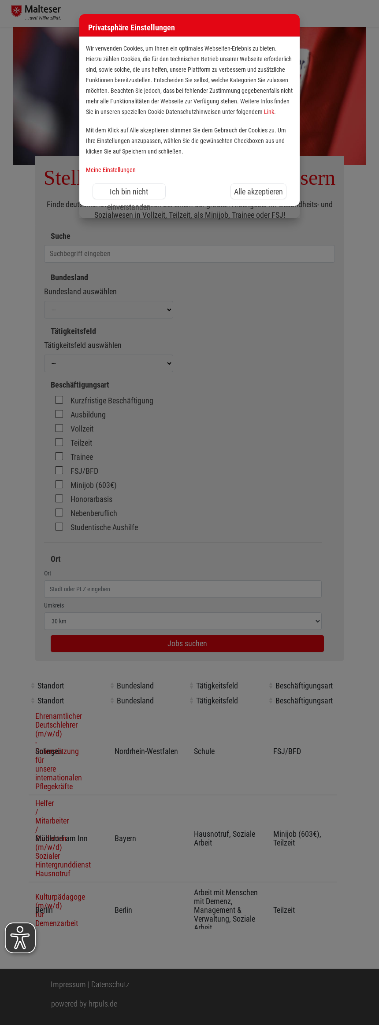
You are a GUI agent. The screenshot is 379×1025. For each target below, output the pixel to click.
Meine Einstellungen (111, 170)
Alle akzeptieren (258, 191)
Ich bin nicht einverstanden (129, 193)
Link (269, 112)
